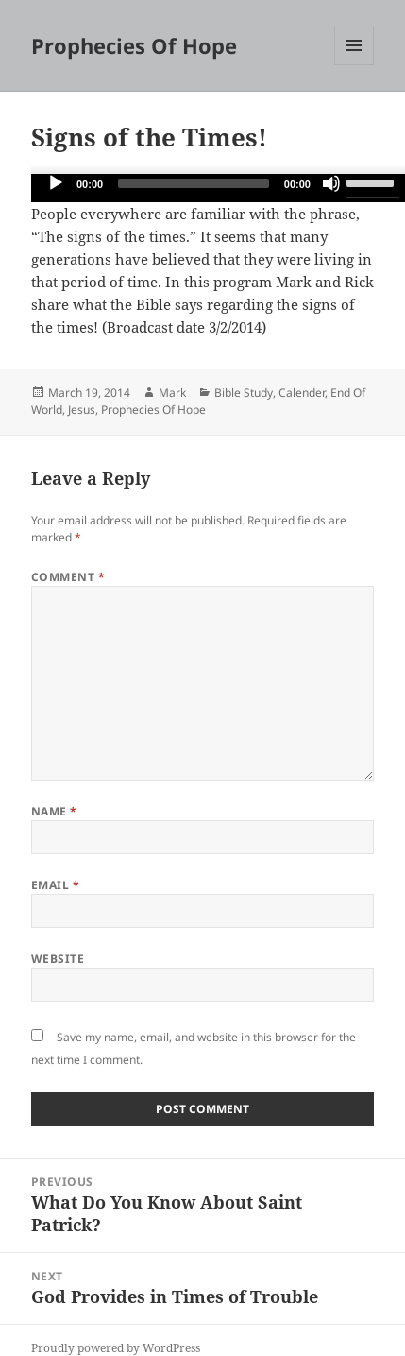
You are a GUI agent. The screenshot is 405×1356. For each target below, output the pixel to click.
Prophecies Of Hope (134, 45)
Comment (68, 577)
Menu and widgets (354, 64)
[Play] (55, 183)
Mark (172, 393)
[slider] (193, 183)
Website (57, 959)
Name (54, 811)
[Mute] (331, 183)
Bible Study (243, 393)
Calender (301, 393)
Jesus (81, 410)
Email (55, 885)
